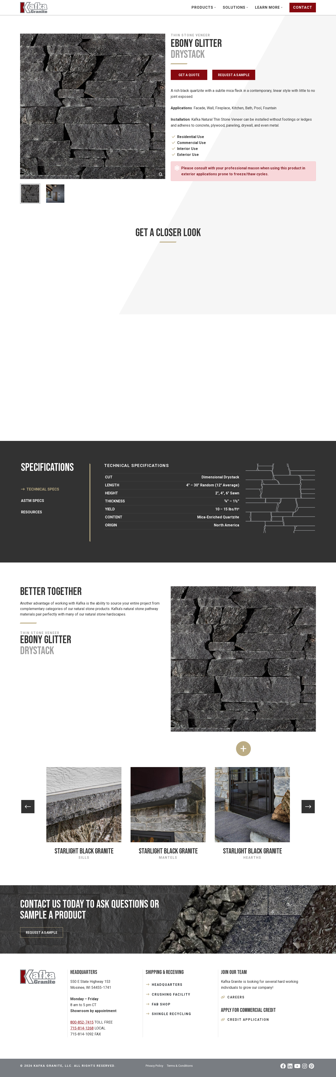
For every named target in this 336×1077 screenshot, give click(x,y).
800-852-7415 (82, 1022)
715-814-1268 (82, 1028)
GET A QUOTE (189, 75)
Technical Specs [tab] (42, 489)
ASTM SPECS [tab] (32, 501)
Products (202, 7)
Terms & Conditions (180, 1065)
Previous (27, 806)
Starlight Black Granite (84, 851)
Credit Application (248, 1019)
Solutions (234, 7)
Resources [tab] (31, 512)
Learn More (267, 7)
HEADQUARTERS (167, 984)
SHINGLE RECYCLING (171, 1014)
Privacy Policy (154, 1065)
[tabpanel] (168, 337)
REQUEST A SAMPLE (233, 75)
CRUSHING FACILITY (171, 994)
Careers (236, 997)
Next (308, 806)
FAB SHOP (161, 1004)
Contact (302, 7)
